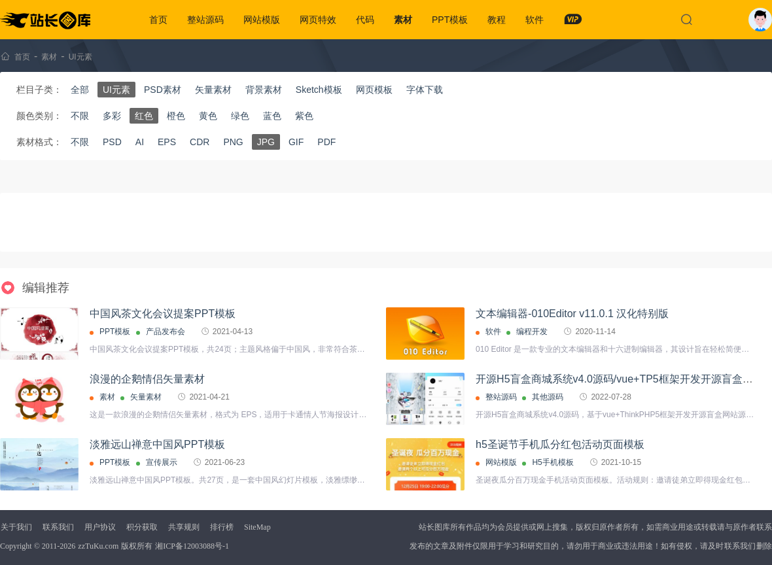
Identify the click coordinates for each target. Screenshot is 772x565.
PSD (112, 142)
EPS (167, 142)
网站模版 (261, 19)
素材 (403, 19)
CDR (199, 142)
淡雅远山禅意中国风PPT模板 (157, 444)
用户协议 (100, 527)
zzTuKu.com (98, 546)
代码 (365, 19)
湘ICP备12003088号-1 (192, 546)
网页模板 (374, 89)
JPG (266, 142)
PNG (233, 142)
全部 (80, 89)
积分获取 (142, 527)
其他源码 (547, 397)
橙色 (176, 116)
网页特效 (318, 19)
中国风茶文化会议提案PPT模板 (163, 313)
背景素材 (263, 89)
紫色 (304, 116)
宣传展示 (161, 462)
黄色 (208, 116)
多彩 (112, 116)
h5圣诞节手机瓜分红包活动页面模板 (560, 444)
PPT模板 (450, 19)
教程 (496, 19)
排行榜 (222, 527)
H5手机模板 (552, 462)
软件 (534, 19)
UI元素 (80, 56)
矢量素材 (213, 89)
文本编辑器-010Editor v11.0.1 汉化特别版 (572, 313)
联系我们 (58, 527)
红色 (144, 116)
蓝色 (272, 116)
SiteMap (257, 527)
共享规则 (184, 527)
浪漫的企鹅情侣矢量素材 (147, 379)
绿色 (240, 116)
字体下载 (424, 89)
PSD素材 (162, 89)
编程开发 (532, 331)
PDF (326, 142)
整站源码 (205, 19)
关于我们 (16, 527)
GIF (296, 142)
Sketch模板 (319, 89)
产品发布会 (165, 331)
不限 (80, 116)
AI (139, 142)
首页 (158, 19)
